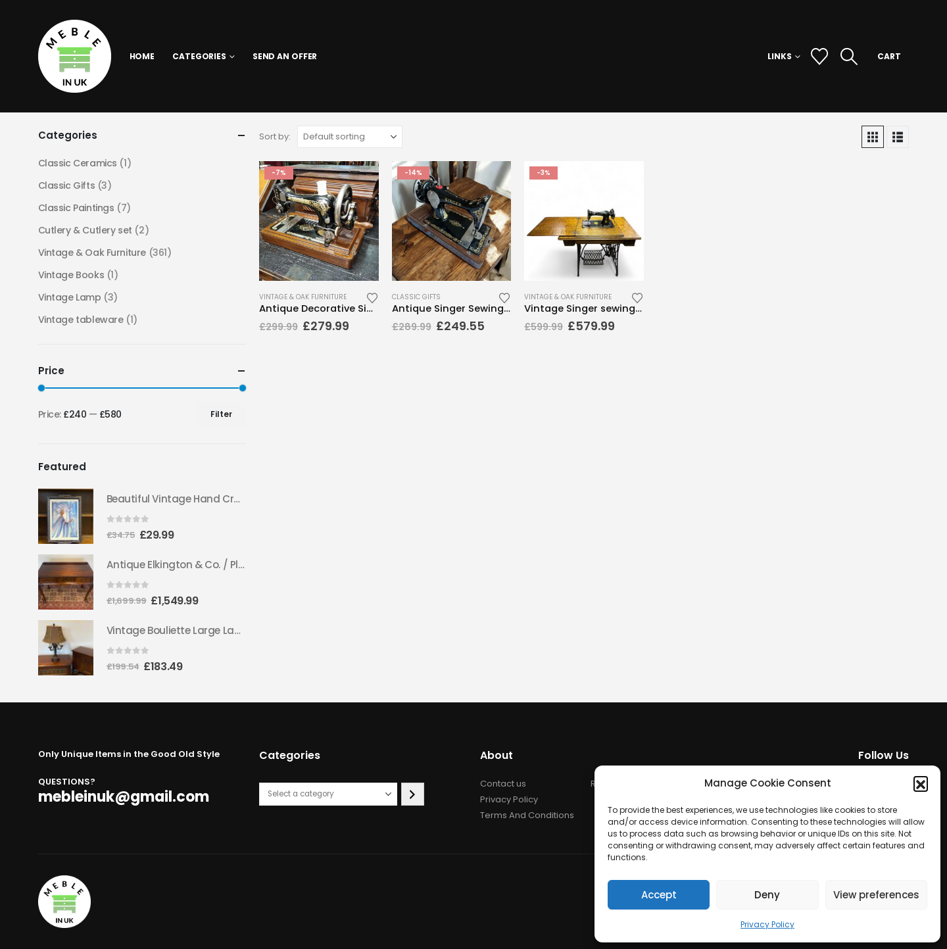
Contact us (503, 783)
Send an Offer (285, 56)
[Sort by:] (349, 137)
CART (889, 56)
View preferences (876, 895)
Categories (199, 56)
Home (142, 56)
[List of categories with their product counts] (328, 794)
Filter (221, 414)
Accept (659, 895)
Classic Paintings (76, 207)
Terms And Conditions (527, 815)
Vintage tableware (81, 319)
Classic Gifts (416, 297)
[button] (920, 783)
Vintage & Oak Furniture (303, 297)
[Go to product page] (319, 221)
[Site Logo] (74, 56)
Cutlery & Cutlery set (85, 230)
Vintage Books (71, 274)
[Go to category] (412, 794)
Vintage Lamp (69, 297)
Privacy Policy (767, 924)
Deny (767, 895)
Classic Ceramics (77, 163)
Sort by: (275, 136)
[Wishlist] (820, 56)
